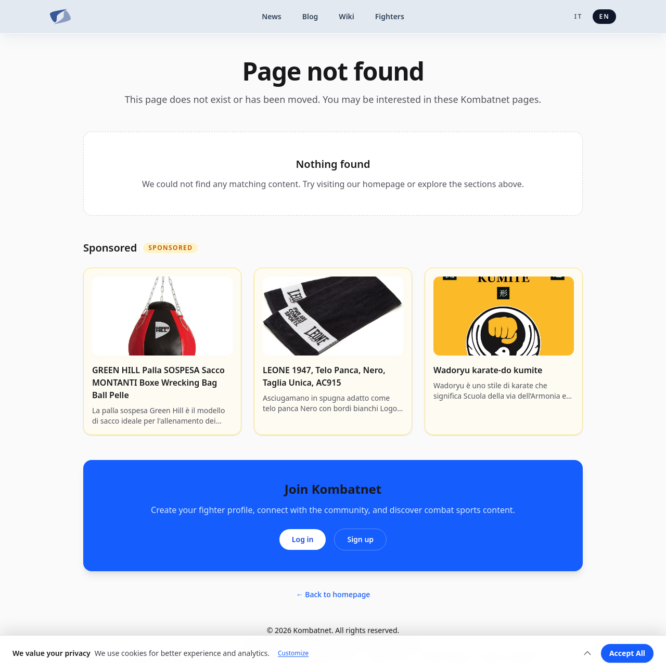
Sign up (360, 539)
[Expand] (587, 653)
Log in (303, 539)
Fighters (389, 16)
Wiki (346, 16)
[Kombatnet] (60, 16)
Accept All (627, 653)
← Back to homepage (333, 594)
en (604, 16)
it (578, 16)
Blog (310, 16)
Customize (293, 653)
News (271, 16)
